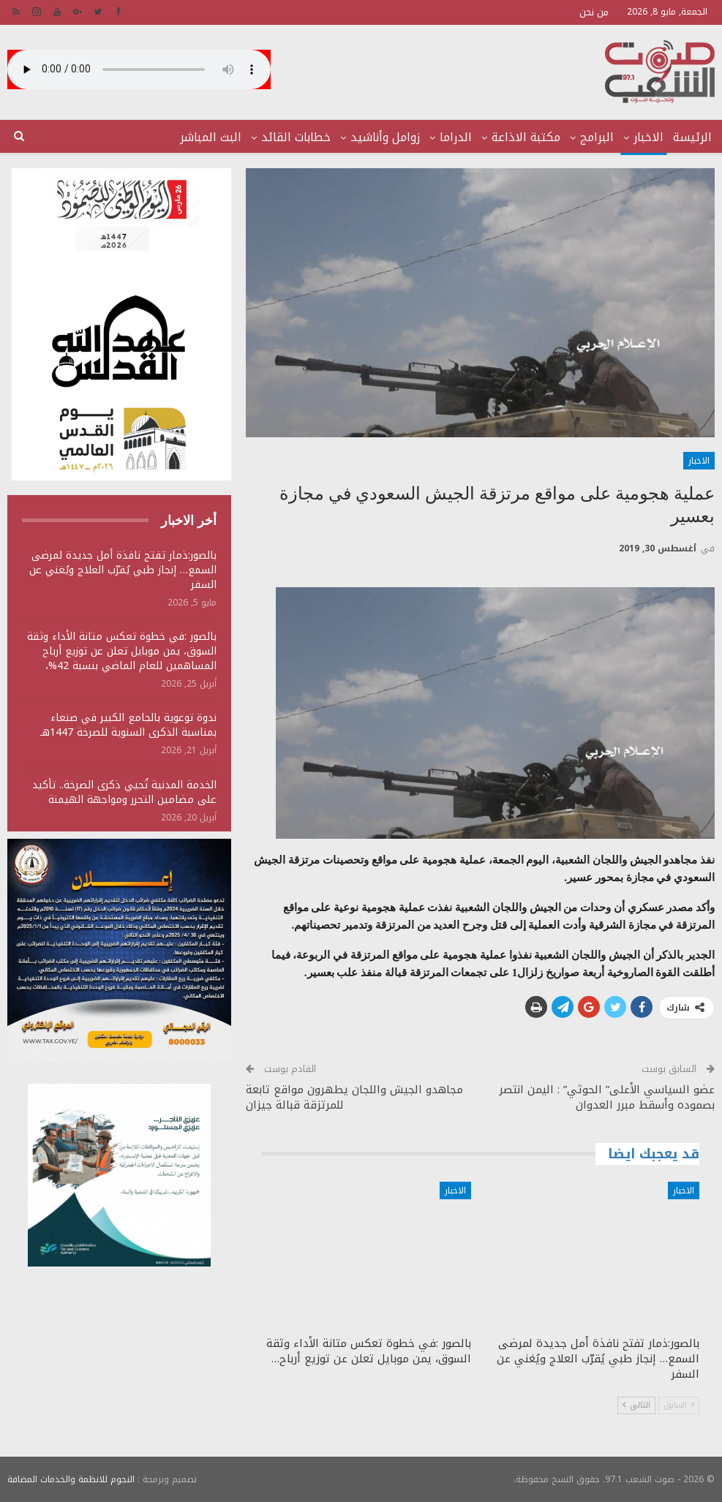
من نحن (594, 12)
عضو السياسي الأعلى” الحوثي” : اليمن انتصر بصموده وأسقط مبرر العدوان (607, 1097)
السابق (678, 1405)
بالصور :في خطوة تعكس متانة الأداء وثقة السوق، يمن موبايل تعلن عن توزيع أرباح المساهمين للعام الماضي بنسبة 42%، (122, 651)
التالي (636, 1405)
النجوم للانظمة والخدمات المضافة (71, 1479)
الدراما (456, 137)
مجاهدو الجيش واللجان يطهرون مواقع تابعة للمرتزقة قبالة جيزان (354, 1097)
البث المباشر (210, 137)
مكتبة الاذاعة (526, 137)
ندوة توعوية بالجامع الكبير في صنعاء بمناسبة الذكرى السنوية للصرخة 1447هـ (128, 725)
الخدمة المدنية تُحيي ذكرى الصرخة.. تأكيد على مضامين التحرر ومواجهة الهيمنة (124, 792)
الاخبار (648, 137)
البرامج (597, 137)
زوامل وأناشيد (385, 137)
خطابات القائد (296, 137)
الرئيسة (692, 137)
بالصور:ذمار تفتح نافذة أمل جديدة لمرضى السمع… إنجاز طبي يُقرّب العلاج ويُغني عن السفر (123, 570)
